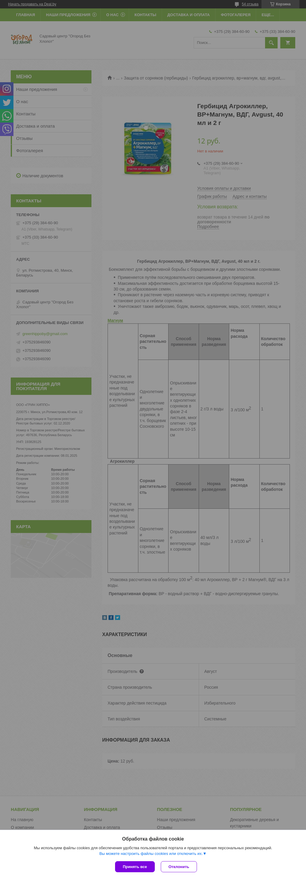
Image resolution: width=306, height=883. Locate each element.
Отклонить (179, 866)
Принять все (135, 866)
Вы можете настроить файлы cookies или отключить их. (151, 853)
